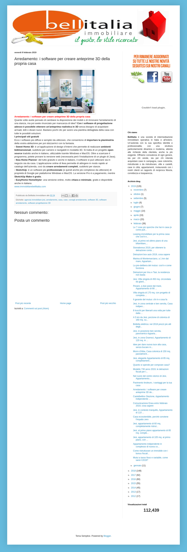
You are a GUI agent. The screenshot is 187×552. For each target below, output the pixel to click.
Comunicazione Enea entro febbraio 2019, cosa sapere (150, 404)
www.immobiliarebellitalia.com (30, 186)
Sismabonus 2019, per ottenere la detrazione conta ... (149, 248)
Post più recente (23, 303)
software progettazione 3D (39, 203)
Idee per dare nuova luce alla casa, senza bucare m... (150, 345)
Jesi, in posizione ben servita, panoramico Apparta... (147, 332)
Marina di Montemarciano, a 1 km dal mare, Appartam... (150, 259)
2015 (133, 483)
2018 (133, 471)
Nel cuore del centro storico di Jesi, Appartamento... (150, 377)
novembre (139, 190)
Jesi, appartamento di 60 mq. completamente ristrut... (147, 424)
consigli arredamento (78, 200)
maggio (137, 211)
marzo (137, 219)
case (65, 200)
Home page (65, 303)
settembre (139, 198)
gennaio (138, 465)
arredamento (51, 200)
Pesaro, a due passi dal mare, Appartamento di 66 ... (147, 287)
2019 (133, 186)
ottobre (137, 194)
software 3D (93, 200)
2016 (133, 479)
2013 (133, 492)
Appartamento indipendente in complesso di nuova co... (147, 445)
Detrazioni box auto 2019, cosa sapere (151, 254)
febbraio (138, 223)
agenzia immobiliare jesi (34, 200)
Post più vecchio (108, 303)
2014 (133, 487)
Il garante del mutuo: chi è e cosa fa (150, 299)
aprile (137, 215)
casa (60, 200)
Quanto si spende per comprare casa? (151, 365)
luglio (136, 202)
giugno (137, 206)
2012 (133, 496)
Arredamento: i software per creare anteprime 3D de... (149, 390)
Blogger (107, 536)
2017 (133, 475)
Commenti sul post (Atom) (36, 308)
